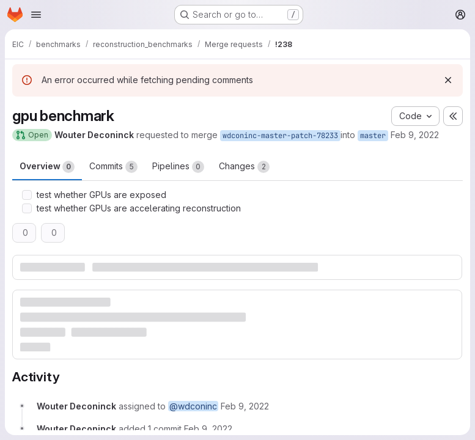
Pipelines (178, 167)
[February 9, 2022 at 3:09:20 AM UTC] (208, 429)
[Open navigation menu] (36, 14)
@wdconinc (193, 406)
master (373, 136)
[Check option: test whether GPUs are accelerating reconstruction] (27, 208)
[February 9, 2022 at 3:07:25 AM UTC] (245, 406)
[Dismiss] (448, 80)
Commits (113, 167)
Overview (47, 167)
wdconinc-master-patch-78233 (280, 136)
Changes (244, 167)
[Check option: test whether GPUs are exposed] (27, 195)
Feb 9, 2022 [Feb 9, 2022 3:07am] (415, 135)
